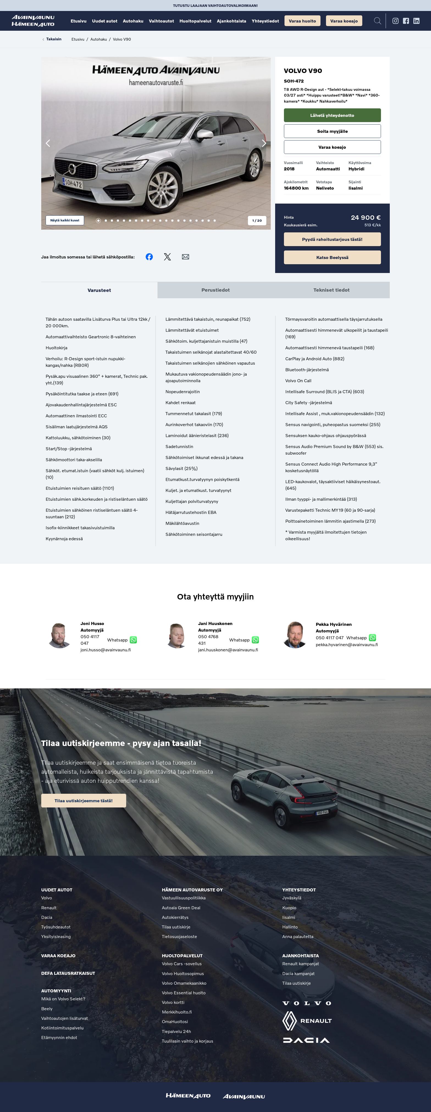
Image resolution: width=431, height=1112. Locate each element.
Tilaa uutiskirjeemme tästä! (84, 800)
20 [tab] (215, 220)
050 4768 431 (208, 640)
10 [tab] (154, 220)
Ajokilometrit (296, 181)
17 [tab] (196, 220)
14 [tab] (178, 220)
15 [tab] (184, 220)
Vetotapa (324, 181)
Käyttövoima (360, 162)
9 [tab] (148, 220)
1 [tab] (98, 220)
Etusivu (77, 39)
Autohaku (98, 39)
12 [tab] (166, 220)
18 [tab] (202, 220)
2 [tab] (106, 220)
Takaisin (51, 39)
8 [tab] (142, 220)
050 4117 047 (90, 640)
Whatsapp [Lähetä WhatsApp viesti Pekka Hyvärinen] (361, 637)
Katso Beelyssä (332, 257)
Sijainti (355, 181)
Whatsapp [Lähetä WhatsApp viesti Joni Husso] (120, 639)
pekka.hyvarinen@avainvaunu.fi (347, 644)
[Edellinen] (47, 143)
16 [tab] (190, 220)
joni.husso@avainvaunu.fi (106, 649)
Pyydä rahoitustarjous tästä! (332, 239)
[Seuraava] (264, 143)
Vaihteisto (325, 162)
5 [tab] (124, 220)
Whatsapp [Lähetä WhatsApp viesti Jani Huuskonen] (243, 639)
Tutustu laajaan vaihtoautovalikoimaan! (215, 5)
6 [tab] (130, 220)
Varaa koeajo (332, 147)
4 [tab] (118, 220)
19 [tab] (209, 220)
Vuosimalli (293, 162)
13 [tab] (172, 220)
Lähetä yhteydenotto (332, 115)
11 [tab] (160, 220)
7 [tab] (136, 220)
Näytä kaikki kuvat (64, 220)
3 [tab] (112, 220)
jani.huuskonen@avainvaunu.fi (228, 649)
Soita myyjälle (332, 131)
